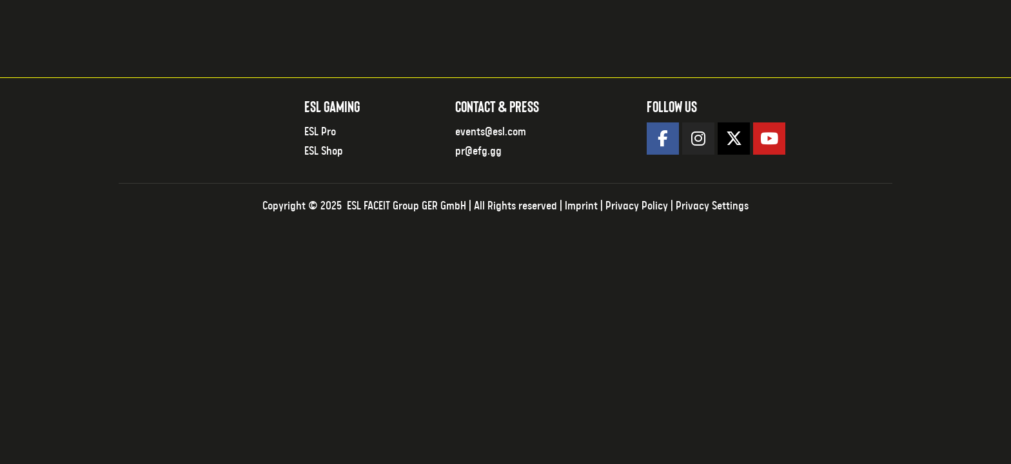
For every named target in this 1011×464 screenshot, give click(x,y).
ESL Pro (320, 132)
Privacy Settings (712, 206)
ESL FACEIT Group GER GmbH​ (406, 206)
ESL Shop (323, 151)
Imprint (581, 206)
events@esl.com (490, 132)
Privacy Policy (636, 206)
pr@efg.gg (478, 151)
